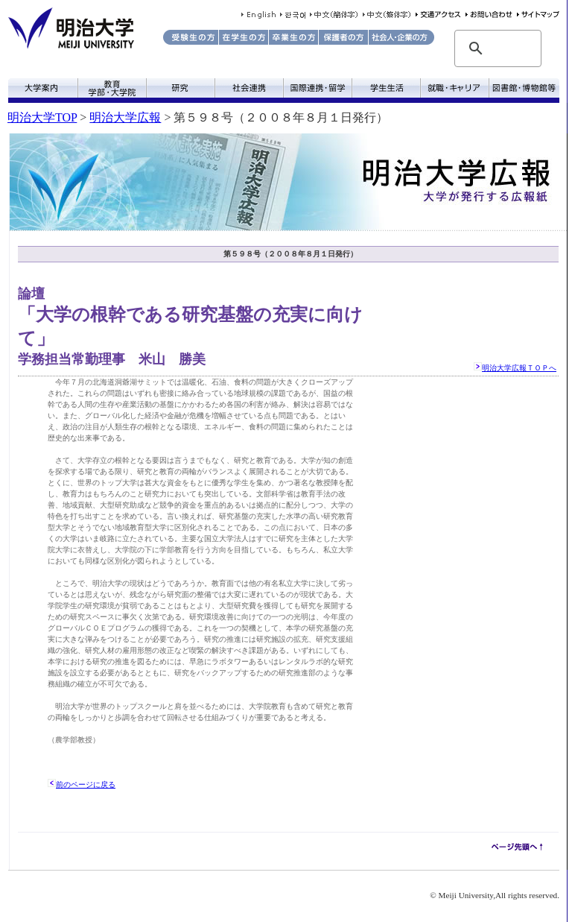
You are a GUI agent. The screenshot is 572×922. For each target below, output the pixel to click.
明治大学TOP (42, 117)
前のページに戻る (85, 784)
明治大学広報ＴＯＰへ (519, 368)
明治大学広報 (125, 117)
